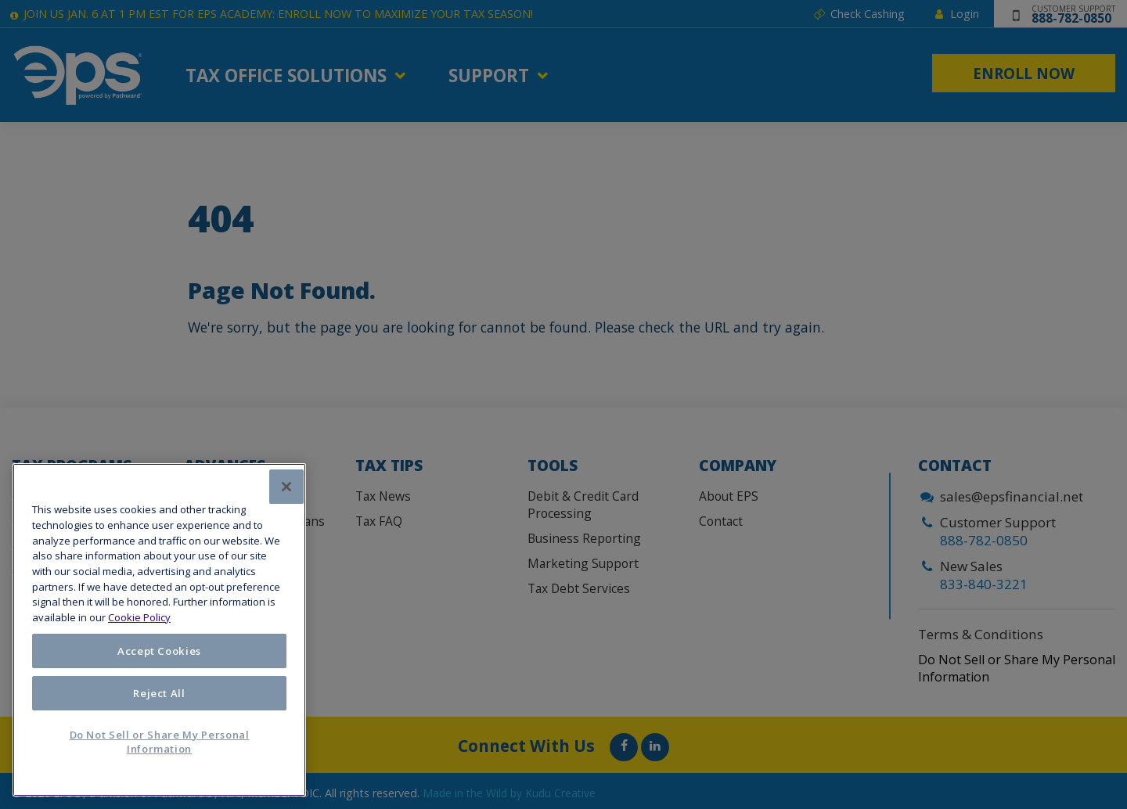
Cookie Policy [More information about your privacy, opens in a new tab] (139, 617)
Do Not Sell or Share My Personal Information (160, 742)
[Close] (286, 486)
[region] (159, 629)
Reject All (159, 693)
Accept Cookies (159, 651)
